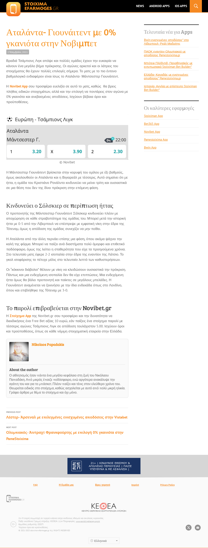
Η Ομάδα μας (66, 484)
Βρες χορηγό (102, 484)
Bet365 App (151, 124)
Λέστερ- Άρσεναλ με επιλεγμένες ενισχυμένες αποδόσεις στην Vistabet (67, 415)
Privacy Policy (167, 484)
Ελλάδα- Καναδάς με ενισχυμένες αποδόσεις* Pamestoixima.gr (166, 76)
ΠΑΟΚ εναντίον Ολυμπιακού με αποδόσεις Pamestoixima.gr (165, 53)
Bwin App (150, 147)
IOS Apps (181, 6)
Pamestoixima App (156, 139)
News (140, 6)
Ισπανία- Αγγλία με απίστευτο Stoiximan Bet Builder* (170, 88)
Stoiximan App (153, 116)
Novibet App (19, 86)
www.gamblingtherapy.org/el (88, 521)
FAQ (35, 484)
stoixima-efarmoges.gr (32, 6)
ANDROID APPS (159, 6)
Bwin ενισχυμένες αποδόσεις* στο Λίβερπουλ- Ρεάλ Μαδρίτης (166, 41)
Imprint (135, 484)
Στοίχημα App (20, 316)
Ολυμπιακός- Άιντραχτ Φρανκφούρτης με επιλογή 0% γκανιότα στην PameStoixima (67, 433)
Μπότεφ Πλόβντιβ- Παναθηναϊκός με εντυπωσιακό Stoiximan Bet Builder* (168, 65)
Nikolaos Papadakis (48, 344)
